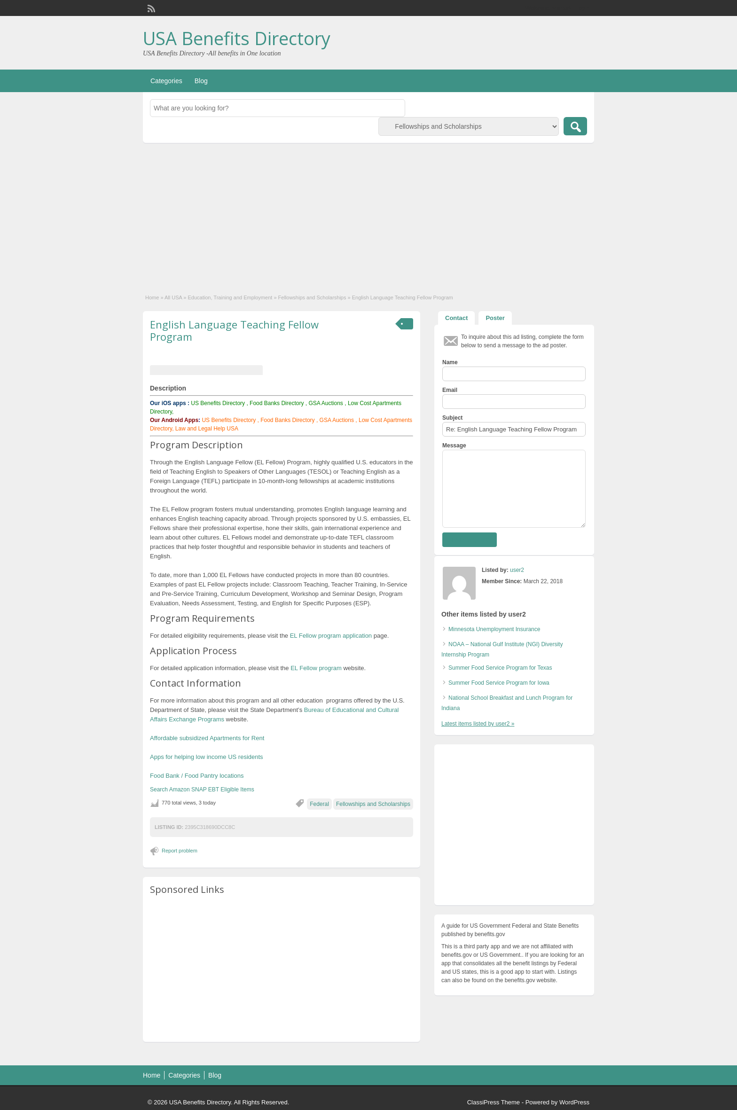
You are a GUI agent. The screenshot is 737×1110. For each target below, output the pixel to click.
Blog (201, 81)
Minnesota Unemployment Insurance (494, 629)
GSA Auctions (325, 403)
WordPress (574, 1102)
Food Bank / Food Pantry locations (196, 775)
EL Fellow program (316, 668)
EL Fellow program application (331, 635)
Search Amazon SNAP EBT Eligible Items (202, 789)
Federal (319, 804)
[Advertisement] (368, 213)
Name (450, 362)
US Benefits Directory (218, 403)
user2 (517, 570)
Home (152, 297)
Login (582, 8)
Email (449, 390)
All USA (173, 297)
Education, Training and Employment (230, 297)
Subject (452, 417)
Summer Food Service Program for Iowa (498, 683)
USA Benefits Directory (236, 38)
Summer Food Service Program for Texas (500, 667)
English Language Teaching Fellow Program (234, 330)
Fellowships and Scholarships (312, 297)
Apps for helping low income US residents (206, 756)
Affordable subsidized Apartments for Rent (207, 738)
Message (454, 445)
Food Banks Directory (277, 403)
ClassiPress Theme (493, 1102)
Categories (166, 81)
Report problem (179, 850)
